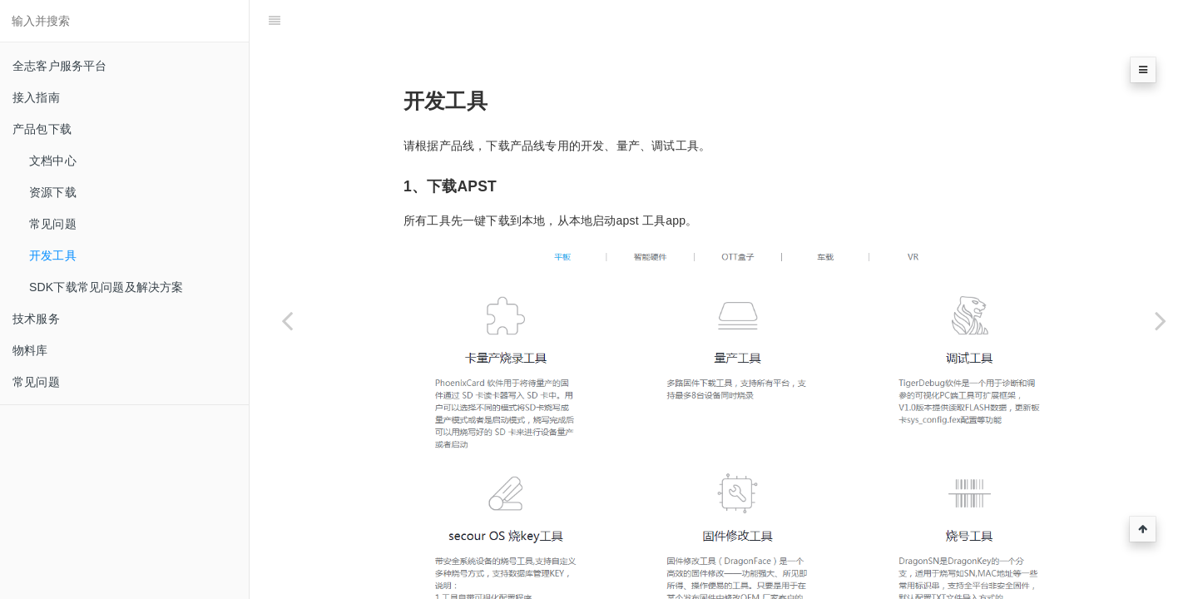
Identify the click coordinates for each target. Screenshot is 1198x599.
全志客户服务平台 (59, 65)
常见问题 (53, 223)
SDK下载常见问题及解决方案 (106, 287)
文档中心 (53, 160)
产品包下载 (42, 129)
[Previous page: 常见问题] (287, 320)
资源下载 (53, 192)
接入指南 (36, 97)
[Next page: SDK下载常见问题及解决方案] (1160, 320)
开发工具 (53, 255)
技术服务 (36, 318)
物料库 (30, 350)
